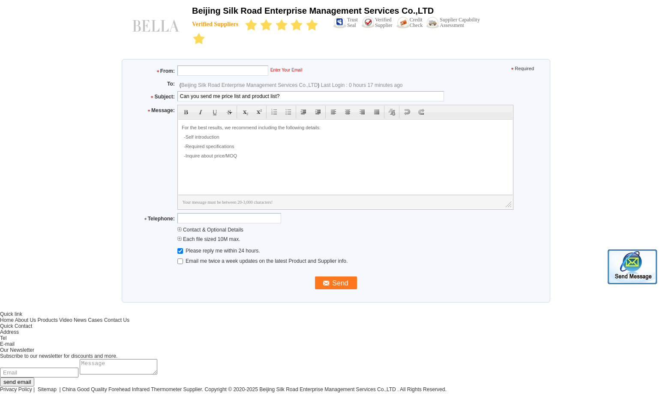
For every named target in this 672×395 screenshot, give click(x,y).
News (80, 320)
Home (7, 320)
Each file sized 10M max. (208, 239)
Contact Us (116, 320)
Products (47, 320)
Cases (95, 320)
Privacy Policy (16, 392)
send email (17, 384)
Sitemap (47, 392)
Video (65, 320)
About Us (25, 320)
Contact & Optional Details (210, 230)
